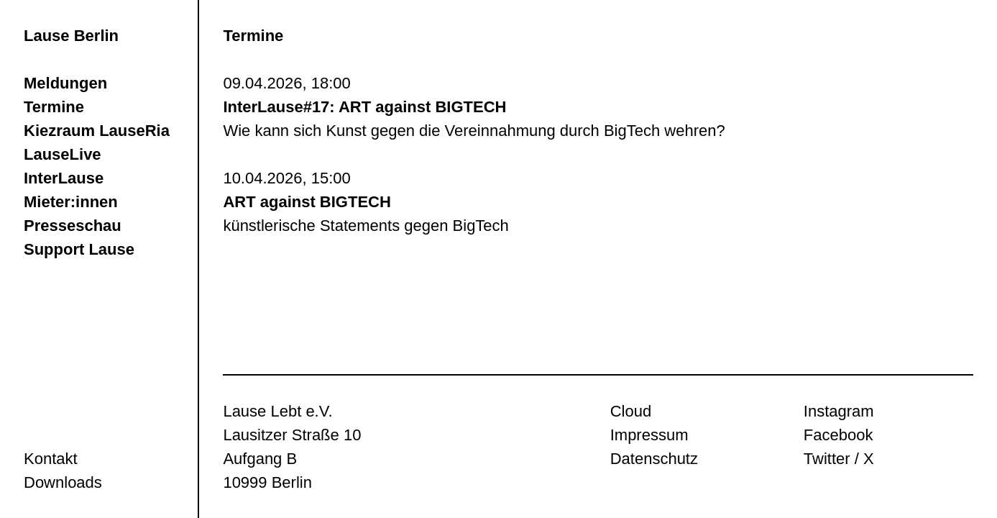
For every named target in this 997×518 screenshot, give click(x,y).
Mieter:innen (71, 202)
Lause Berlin (71, 36)
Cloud (630, 411)
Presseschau (72, 226)
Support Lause (79, 249)
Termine (54, 107)
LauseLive (62, 154)
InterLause (64, 178)
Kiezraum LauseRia (97, 131)
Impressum (649, 435)
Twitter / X (839, 459)
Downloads (63, 482)
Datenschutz (654, 459)
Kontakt (51, 459)
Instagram (839, 411)
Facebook (838, 435)
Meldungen (65, 83)
